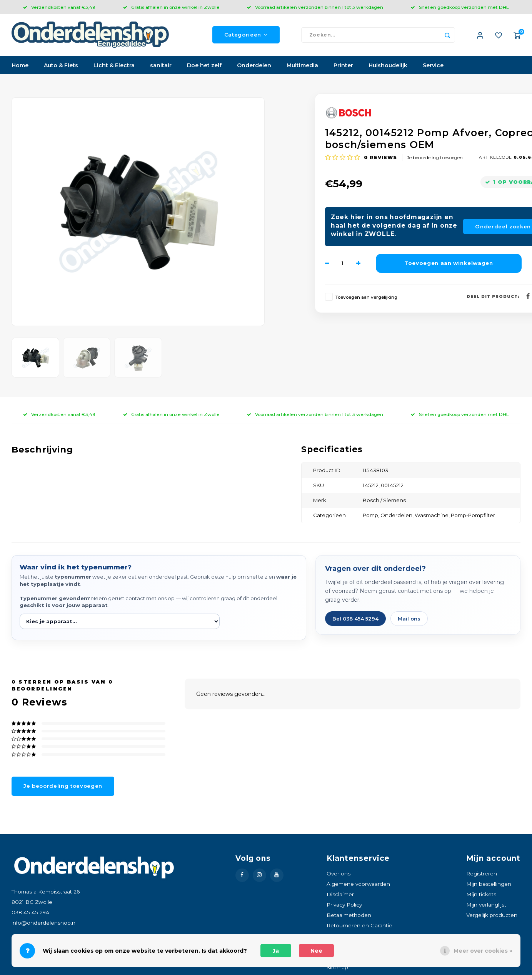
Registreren (481, 873)
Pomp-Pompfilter (473, 515)
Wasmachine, (433, 515)
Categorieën (246, 35)
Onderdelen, (397, 515)
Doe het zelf (204, 65)
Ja (276, 950)
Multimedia (302, 65)
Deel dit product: (493, 296)
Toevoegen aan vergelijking (366, 297)
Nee (316, 950)
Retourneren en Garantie (359, 926)
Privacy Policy (344, 905)
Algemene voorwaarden (358, 884)
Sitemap (337, 968)
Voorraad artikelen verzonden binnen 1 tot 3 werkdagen (315, 7)
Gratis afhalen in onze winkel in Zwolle (171, 7)
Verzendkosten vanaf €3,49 (59, 7)
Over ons (338, 873)
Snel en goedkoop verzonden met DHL (460, 7)
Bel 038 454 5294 (355, 619)
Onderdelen (254, 65)
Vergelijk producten (491, 915)
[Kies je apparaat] (120, 621)
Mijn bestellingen (488, 884)
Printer (343, 65)
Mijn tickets (481, 895)
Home (20, 65)
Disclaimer (340, 895)
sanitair (161, 65)
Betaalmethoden (349, 915)
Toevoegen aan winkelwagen (448, 263)
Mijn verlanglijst (486, 905)
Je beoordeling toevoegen (435, 157)
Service (433, 65)
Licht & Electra (114, 65)
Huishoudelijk (388, 65)
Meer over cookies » (483, 950)
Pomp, (371, 515)
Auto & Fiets (61, 65)
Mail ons (409, 619)
